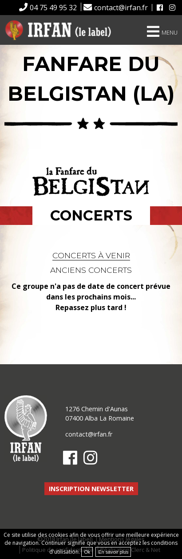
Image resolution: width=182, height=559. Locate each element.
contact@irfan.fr (121, 7)
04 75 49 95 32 (53, 7)
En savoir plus (113, 552)
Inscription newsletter (91, 488)
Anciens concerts (91, 270)
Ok (87, 552)
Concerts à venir (91, 255)
